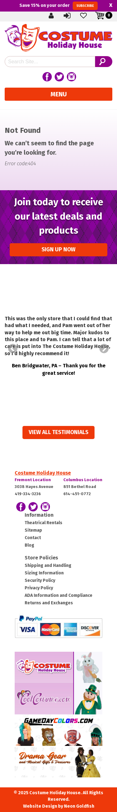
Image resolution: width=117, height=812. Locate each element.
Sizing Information (44, 573)
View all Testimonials (58, 432)
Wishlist (84, 15)
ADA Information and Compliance (58, 595)
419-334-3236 (28, 493)
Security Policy (40, 580)
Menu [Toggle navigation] (59, 94)
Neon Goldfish (79, 806)
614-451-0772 (77, 493)
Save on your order (58, 6)
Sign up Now (58, 249)
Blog (29, 545)
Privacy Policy (39, 588)
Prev (13, 349)
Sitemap (33, 530)
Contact (33, 537)
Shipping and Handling (48, 565)
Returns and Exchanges (49, 603)
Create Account (51, 15)
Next (104, 349)
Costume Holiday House (43, 473)
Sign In (68, 15)
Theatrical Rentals (43, 522)
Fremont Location (33, 479)
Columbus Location (82, 479)
